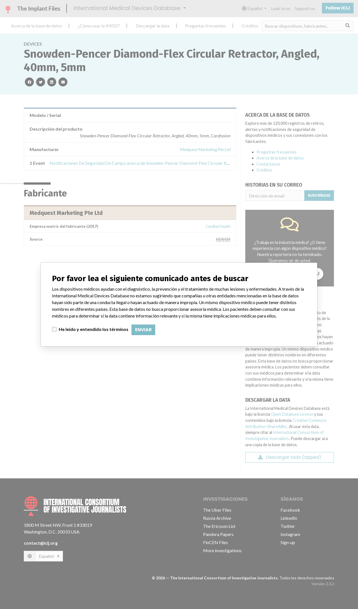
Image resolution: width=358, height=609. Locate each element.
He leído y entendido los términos (93, 329)
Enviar (143, 329)
